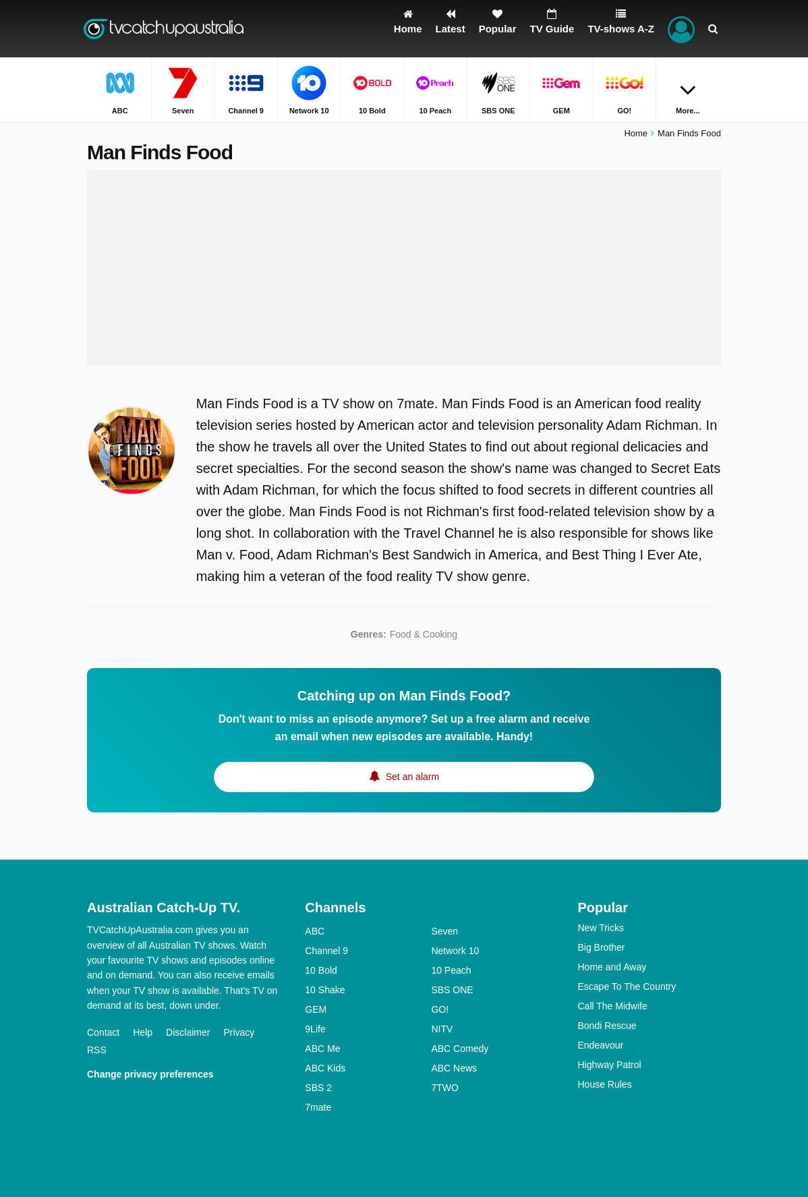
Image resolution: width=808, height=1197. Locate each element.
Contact (103, 1032)
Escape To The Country (626, 986)
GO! (440, 1009)
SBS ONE (452, 989)
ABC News (454, 1068)
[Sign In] (681, 28)
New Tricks (600, 927)
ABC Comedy (459, 1048)
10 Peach (451, 970)
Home (635, 133)
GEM (315, 1009)
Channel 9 (326, 950)
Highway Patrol (609, 1064)
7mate (318, 1107)
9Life (315, 1029)
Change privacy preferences (150, 1074)
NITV (442, 1029)
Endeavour (600, 1045)
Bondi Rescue (606, 1025)
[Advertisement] (404, 268)
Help (142, 1032)
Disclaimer (188, 1032)
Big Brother (601, 947)
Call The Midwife (612, 1006)
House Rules (604, 1084)
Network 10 (455, 950)
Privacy (238, 1032)
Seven (444, 931)
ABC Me (322, 1048)
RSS (97, 1050)
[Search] (712, 28)
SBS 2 (318, 1087)
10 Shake (325, 989)
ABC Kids (325, 1068)
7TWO (444, 1087)
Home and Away (611, 967)
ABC (314, 931)
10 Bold (321, 970)
